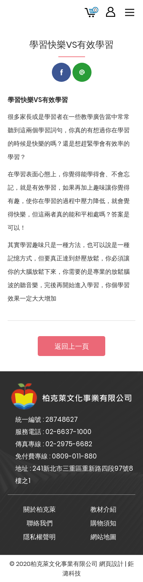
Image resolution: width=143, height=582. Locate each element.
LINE (82, 72)
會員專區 (110, 12)
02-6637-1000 (68, 431)
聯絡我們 (40, 523)
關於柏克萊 (39, 509)
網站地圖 (103, 536)
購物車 (95, 10)
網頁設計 (111, 563)
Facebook (61, 72)
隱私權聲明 (39, 536)
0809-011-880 (74, 456)
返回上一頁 (72, 346)
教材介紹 (103, 509)
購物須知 (103, 523)
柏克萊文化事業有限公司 (27, 12)
